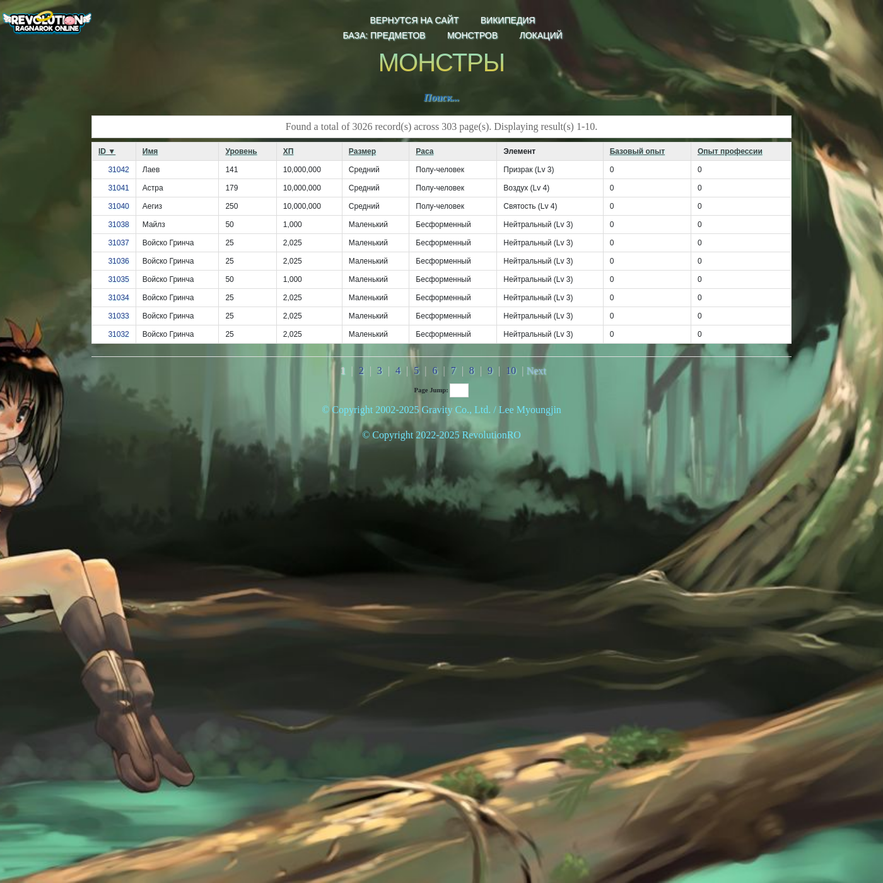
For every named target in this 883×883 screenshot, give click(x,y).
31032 (118, 334)
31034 (118, 297)
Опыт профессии (730, 151)
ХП (288, 151)
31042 (118, 169)
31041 (118, 188)
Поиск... (442, 97)
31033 (118, 316)
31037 (118, 242)
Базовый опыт (637, 151)
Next (536, 370)
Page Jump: (441, 390)
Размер (362, 151)
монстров (472, 35)
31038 (118, 224)
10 (511, 370)
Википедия (508, 20)
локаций (540, 35)
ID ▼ (106, 151)
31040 (118, 206)
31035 (118, 279)
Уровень (241, 151)
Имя (150, 151)
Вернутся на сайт (414, 20)
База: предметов (383, 35)
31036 (118, 261)
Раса (424, 151)
